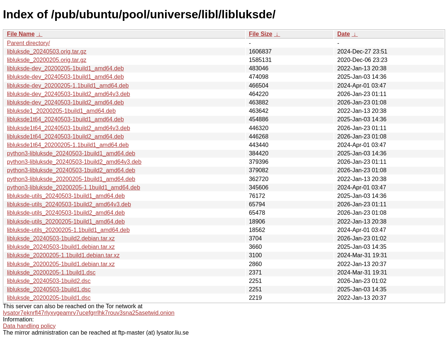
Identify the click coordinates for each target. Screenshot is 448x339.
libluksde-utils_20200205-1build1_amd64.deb (66, 221)
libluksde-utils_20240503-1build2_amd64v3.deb (69, 204)
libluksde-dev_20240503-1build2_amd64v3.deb (68, 94)
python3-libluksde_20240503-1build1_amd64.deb (71, 153)
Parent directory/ (28, 43)
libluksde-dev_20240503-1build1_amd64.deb (65, 77)
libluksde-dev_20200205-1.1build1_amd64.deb (68, 85)
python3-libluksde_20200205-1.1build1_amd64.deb (73, 187)
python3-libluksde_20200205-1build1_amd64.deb (71, 179)
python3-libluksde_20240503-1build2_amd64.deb (71, 170)
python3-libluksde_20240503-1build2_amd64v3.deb (74, 162)
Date (343, 34)
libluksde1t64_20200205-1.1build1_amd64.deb (68, 145)
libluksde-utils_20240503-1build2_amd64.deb (66, 213)
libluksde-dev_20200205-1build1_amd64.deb (65, 68)
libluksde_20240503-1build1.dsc (49, 289)
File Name (21, 34)
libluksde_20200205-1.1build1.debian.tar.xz (63, 255)
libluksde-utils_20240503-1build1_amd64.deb (66, 196)
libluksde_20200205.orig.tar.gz (46, 60)
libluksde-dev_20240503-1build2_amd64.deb (65, 102)
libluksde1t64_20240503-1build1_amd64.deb (65, 119)
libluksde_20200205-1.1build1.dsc (51, 272)
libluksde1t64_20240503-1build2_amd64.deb (65, 136)
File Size (260, 34)
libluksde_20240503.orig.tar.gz (46, 51)
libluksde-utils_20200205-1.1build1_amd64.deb (68, 230)
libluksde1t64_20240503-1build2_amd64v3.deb (68, 128)
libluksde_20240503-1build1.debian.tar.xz (61, 247)
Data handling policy (29, 326)
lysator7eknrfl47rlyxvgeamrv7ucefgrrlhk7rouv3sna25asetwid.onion (89, 313)
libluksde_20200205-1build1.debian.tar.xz (61, 264)
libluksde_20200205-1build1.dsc (49, 298)
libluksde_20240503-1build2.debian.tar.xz (61, 238)
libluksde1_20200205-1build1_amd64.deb (61, 111)
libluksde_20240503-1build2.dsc (49, 281)
